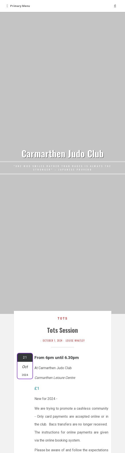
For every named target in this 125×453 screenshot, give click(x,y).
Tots (62, 318)
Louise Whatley (75, 340)
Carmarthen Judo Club (62, 153)
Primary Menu (18, 6)
